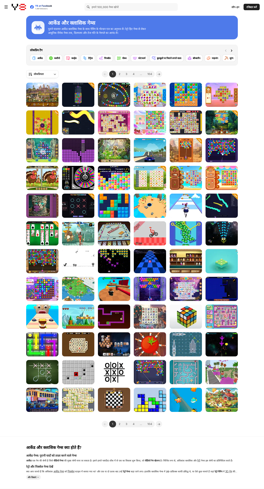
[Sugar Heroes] (150, 95)
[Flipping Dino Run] (78, 261)
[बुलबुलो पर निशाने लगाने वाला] (167, 58)
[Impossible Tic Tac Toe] (114, 372)
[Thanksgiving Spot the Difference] (42, 178)
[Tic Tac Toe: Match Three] (222, 261)
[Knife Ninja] (150, 344)
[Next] (232, 50)
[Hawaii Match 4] (222, 95)
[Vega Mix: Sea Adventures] (186, 95)
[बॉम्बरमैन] (194, 58)
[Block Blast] (114, 206)
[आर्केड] (37, 58)
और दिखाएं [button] (32, 477)
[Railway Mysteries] (42, 400)
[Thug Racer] (150, 150)
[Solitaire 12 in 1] (42, 233)
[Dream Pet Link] (114, 122)
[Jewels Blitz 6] (42, 150)
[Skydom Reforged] (42, 289)
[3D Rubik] (186, 317)
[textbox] (42, 74)
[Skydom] (150, 122)
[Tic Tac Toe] (42, 372)
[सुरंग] (229, 58)
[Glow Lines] (42, 344)
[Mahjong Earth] (186, 289)
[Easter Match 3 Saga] (42, 122)
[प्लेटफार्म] (139, 58)
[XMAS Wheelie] (150, 233)
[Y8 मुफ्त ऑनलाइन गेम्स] (18, 7)
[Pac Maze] (114, 317)
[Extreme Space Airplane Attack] (222, 233)
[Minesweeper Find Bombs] (78, 372)
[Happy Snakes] (78, 122)
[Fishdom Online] (186, 400)
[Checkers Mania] (114, 400)
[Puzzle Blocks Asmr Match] (78, 150)
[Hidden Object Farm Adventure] (222, 400)
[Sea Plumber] (186, 372)
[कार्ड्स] (71, 58)
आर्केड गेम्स (58, 471)
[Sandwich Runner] (42, 317)
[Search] (88, 7)
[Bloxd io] (222, 372)
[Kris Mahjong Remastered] (186, 122)
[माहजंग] (212, 58)
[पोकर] (122, 58)
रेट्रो (198, 460)
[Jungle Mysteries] (114, 150)
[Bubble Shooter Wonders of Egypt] (42, 261)
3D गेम (228, 471)
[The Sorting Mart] (186, 261)
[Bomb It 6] (222, 317)
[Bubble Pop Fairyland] (150, 289)
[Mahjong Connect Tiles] (150, 317)
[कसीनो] (54, 58)
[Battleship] (186, 344)
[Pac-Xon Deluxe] (222, 289)
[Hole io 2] (150, 206)
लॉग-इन (235, 7)
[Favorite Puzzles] (42, 206)
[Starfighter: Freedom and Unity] (222, 344)
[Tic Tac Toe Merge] (78, 206)
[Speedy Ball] (150, 261)
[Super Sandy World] (78, 317)
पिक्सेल (71, 471)
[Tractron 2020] (114, 261)
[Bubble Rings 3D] (78, 95)
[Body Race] (186, 206)
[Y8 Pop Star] (114, 178)
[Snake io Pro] (222, 206)
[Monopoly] (114, 233)
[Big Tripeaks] (114, 344)
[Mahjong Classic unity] (78, 400)
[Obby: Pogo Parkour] (114, 289)
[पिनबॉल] (105, 58)
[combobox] (42, 74)
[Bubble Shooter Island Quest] (222, 122)
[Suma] (114, 95)
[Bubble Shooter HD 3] (150, 372)
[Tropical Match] (186, 178)
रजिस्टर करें (251, 7)
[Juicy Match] (222, 178)
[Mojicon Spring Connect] (150, 178)
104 (149, 74)
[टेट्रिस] (88, 58)
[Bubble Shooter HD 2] (222, 150)
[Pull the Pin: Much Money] (186, 233)
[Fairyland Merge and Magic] (78, 289)
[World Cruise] (42, 95)
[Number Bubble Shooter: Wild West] (186, 150)
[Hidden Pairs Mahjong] (78, 344)
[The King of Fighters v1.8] (78, 233)
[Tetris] (150, 400)
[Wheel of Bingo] (78, 178)
